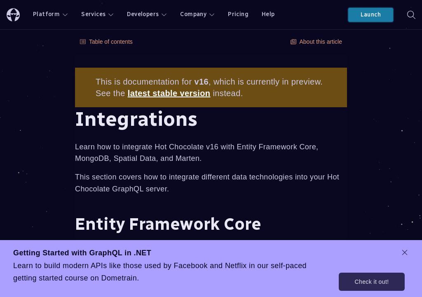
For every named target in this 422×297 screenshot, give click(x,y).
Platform (50, 14)
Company (197, 14)
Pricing (238, 14)
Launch (371, 14)
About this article (316, 41)
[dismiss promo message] (404, 252)
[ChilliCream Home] (13, 14)
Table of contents (106, 41)
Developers (147, 14)
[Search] (411, 14)
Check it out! (371, 281)
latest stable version (169, 93)
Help (268, 14)
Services (97, 14)
